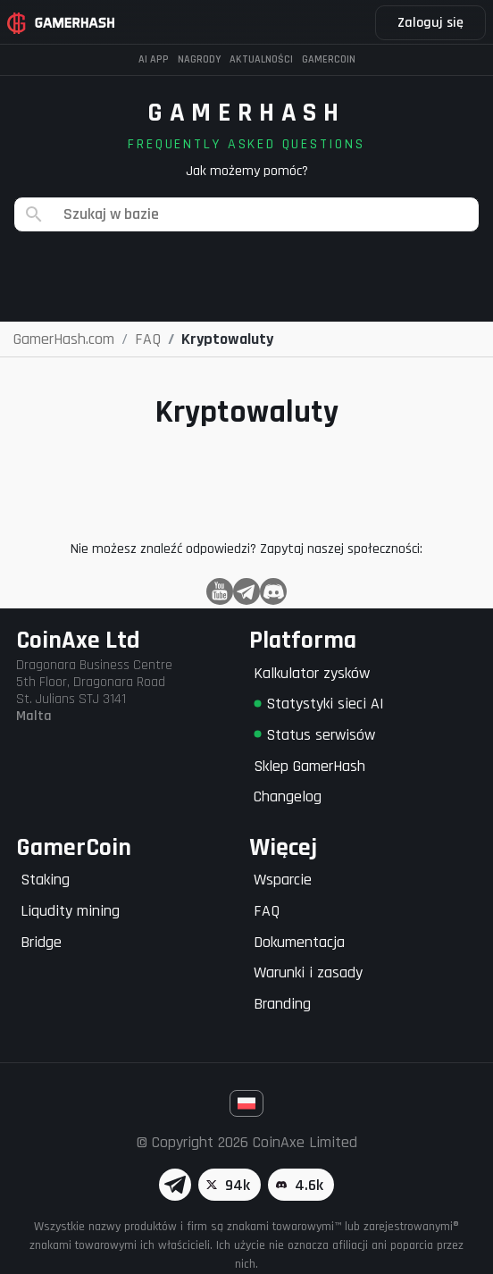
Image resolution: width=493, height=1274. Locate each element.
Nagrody (199, 59)
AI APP (153, 59)
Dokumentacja (299, 942)
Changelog (288, 796)
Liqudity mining (70, 911)
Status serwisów (314, 735)
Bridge (41, 942)
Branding (282, 1003)
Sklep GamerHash (309, 766)
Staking (45, 879)
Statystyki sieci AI (319, 703)
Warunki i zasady (308, 972)
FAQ (267, 911)
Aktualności (261, 59)
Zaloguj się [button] (430, 22)
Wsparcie (283, 879)
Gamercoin (328, 59)
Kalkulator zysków (312, 673)
